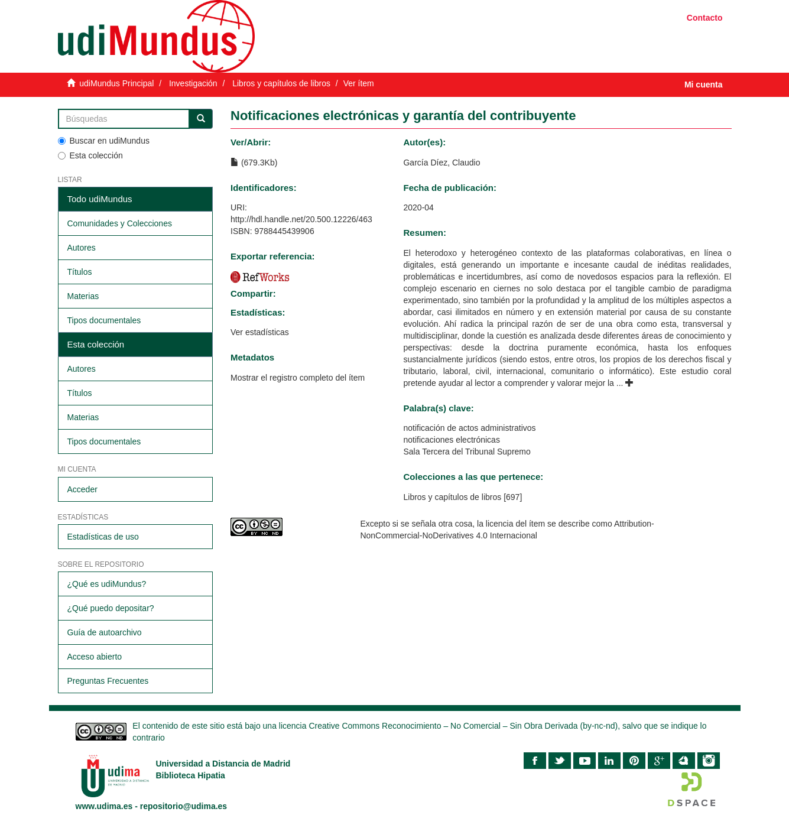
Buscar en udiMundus (104, 140)
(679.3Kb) (253, 162)
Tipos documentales (104, 320)
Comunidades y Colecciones (119, 223)
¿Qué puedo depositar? (110, 608)
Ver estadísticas (259, 332)
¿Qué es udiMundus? (107, 584)
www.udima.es (104, 806)
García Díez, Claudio (441, 162)
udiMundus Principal (116, 83)
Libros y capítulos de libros (281, 83)
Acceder (82, 489)
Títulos (79, 272)
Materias (83, 296)
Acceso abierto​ (94, 656)
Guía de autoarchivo (104, 632)
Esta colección (90, 155)
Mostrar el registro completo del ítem (297, 377)
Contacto (705, 17)
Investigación (193, 83)
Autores (81, 247)
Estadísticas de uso (103, 536)
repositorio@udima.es (183, 806)
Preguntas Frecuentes (108, 681)
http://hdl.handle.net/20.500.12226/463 (301, 219)
